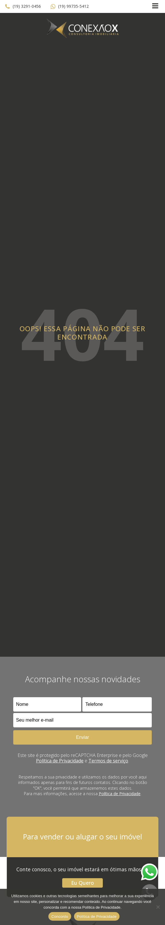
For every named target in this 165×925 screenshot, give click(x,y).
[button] (22, 6)
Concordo (59, 916)
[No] (158, 907)
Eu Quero (82, 882)
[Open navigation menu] (155, 6)
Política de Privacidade (60, 761)
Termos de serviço (108, 761)
